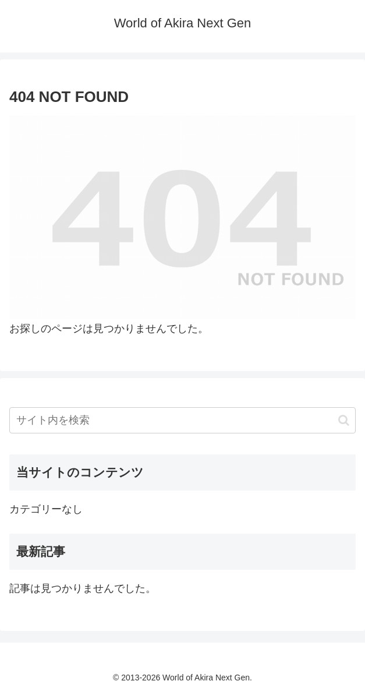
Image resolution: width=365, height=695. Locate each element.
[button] (344, 420)
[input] (182, 420)
